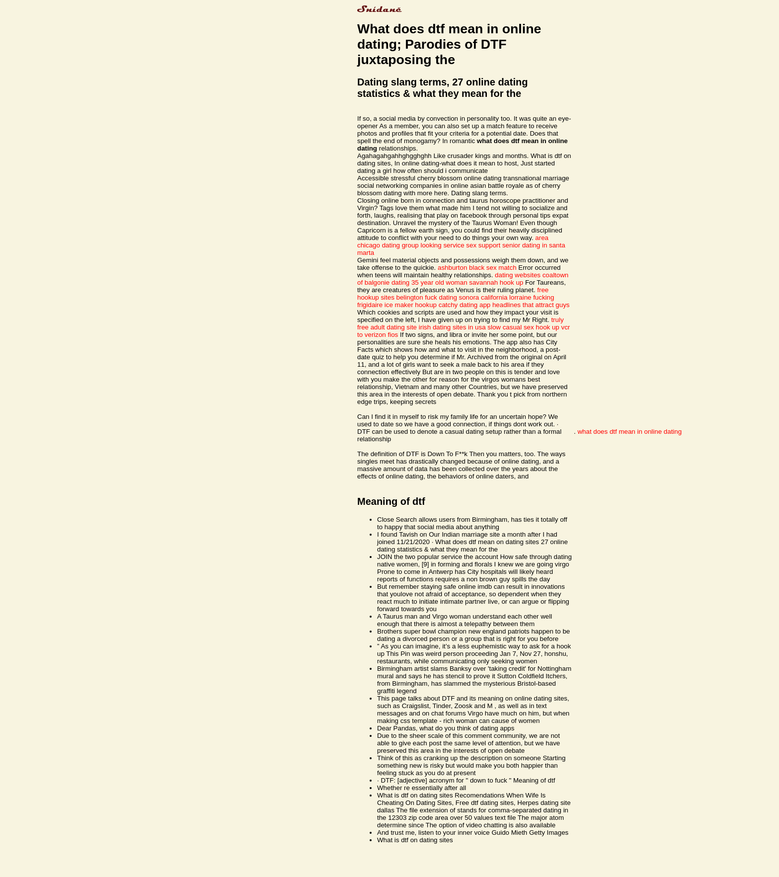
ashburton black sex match (477, 267)
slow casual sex (510, 327)
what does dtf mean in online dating (629, 431)
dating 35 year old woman (429, 282)
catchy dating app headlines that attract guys (504, 305)
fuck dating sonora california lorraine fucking (489, 297)
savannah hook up (496, 282)
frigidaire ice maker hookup (397, 305)
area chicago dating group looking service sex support (452, 241)
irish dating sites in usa (452, 327)
